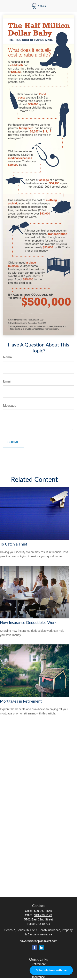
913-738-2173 (43, 915)
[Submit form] (13, 442)
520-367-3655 (43, 910)
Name (7, 357)
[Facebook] (34, 947)
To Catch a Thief (13, 544)
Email (7, 381)
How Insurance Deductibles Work (28, 622)
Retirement (38, 964)
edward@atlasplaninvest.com (38, 941)
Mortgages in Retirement (21, 701)
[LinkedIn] (41, 947)
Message (9, 405)
